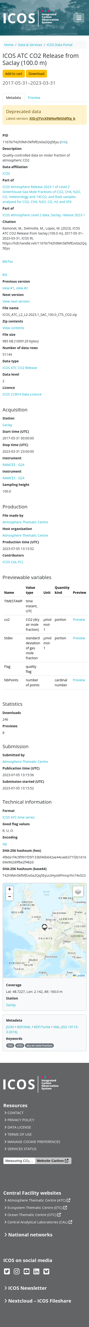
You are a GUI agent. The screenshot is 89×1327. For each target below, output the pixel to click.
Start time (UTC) (16, 431)
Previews (10, 726)
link (63, 142)
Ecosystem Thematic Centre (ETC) (34, 1207)
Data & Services (30, 44)
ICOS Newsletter (27, 1288)
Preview (34, 97)
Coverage (14, 985)
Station (8, 418)
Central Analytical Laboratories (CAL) (37, 1222)
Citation (9, 221)
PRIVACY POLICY (20, 1119)
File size (9, 334)
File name (11, 308)
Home (9, 44)
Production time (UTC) (21, 542)
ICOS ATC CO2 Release (20, 367)
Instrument (12, 458)
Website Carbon (50, 1161)
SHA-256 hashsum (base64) (25, 868)
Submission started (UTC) (23, 781)
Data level (11, 374)
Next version (13, 294)
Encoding (10, 837)
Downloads (12, 712)
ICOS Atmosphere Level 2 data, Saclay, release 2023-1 (44, 215)
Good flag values (16, 824)
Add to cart (13, 73)
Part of (8, 180)
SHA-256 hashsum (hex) (22, 850)
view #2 (22, 288)
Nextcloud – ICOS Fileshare (39, 1301)
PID (5, 135)
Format (9, 810)
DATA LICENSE (19, 1127)
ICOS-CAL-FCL (13, 562)
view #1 (8, 288)
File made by (13, 515)
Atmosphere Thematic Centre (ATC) (36, 1200)
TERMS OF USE (19, 1134)
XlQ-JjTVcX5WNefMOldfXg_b (52, 118)
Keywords (14, 1038)
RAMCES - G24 (13, 464)
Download (36, 73)
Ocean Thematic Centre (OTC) (31, 1214)
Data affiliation (15, 167)
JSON (10, 1027)
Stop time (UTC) (15, 444)
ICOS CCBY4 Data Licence (22, 394)
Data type (11, 361)
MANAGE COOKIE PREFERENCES (33, 1141)
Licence (9, 387)
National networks (30, 1234)
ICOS (6, 173)
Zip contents (13, 321)
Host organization (17, 528)
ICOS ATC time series (19, 817)
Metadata (13, 97)
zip (5, 844)
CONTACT (15, 1112)
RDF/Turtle (42, 1027)
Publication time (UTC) (21, 768)
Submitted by (14, 755)
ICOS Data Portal (59, 44)
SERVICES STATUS (21, 1148)
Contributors (13, 555)
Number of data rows (20, 348)
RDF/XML (24, 1027)
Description (12, 148)
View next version (16, 301)
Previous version (16, 281)
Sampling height (16, 484)
